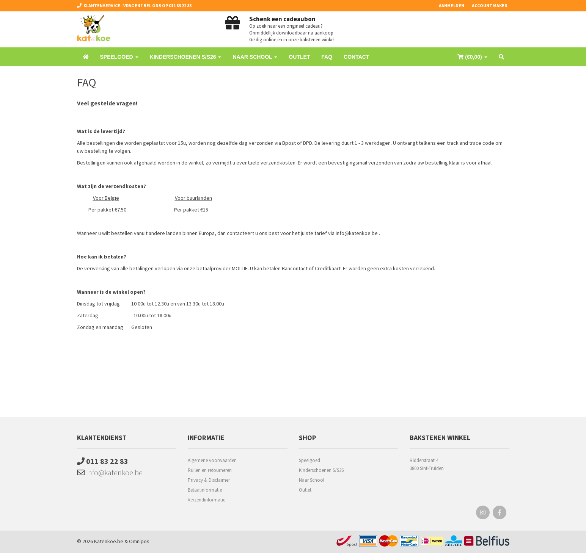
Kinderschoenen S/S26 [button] (186, 57)
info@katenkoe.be (110, 472)
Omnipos (139, 541)
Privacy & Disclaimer (209, 480)
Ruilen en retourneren (210, 470)
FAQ (326, 57)
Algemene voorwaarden (212, 460)
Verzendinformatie (206, 500)
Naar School (311, 480)
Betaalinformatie (205, 490)
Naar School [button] (255, 57)
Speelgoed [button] (119, 57)
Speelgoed (309, 460)
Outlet (299, 57)
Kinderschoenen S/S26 (321, 470)
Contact (356, 57)
